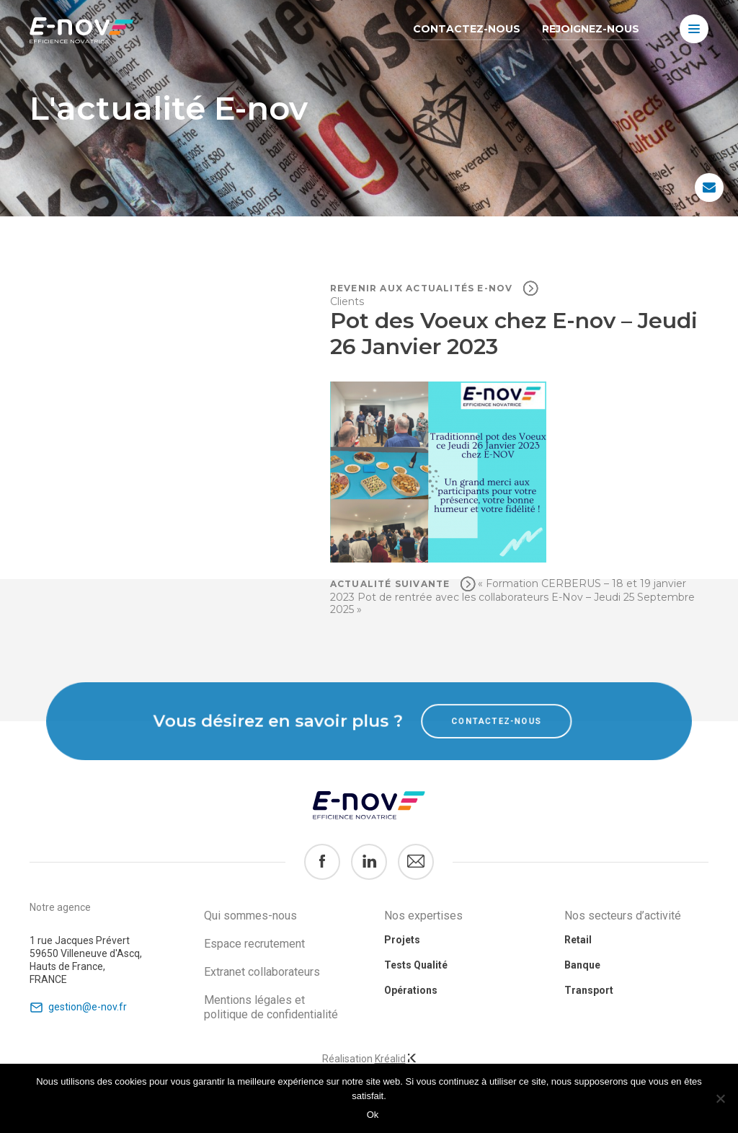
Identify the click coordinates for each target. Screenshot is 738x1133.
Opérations (410, 990)
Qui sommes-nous (250, 915)
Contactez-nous (466, 28)
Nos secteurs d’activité (622, 915)
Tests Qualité (416, 965)
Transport (588, 990)
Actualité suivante (391, 583)
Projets (402, 939)
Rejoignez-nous (590, 28)
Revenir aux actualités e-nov (423, 288)
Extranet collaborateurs (262, 972)
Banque (582, 965)
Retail (578, 939)
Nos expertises (423, 915)
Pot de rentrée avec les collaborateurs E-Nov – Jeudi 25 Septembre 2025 (512, 603)
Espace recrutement (254, 944)
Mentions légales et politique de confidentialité (271, 1006)
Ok (373, 1114)
